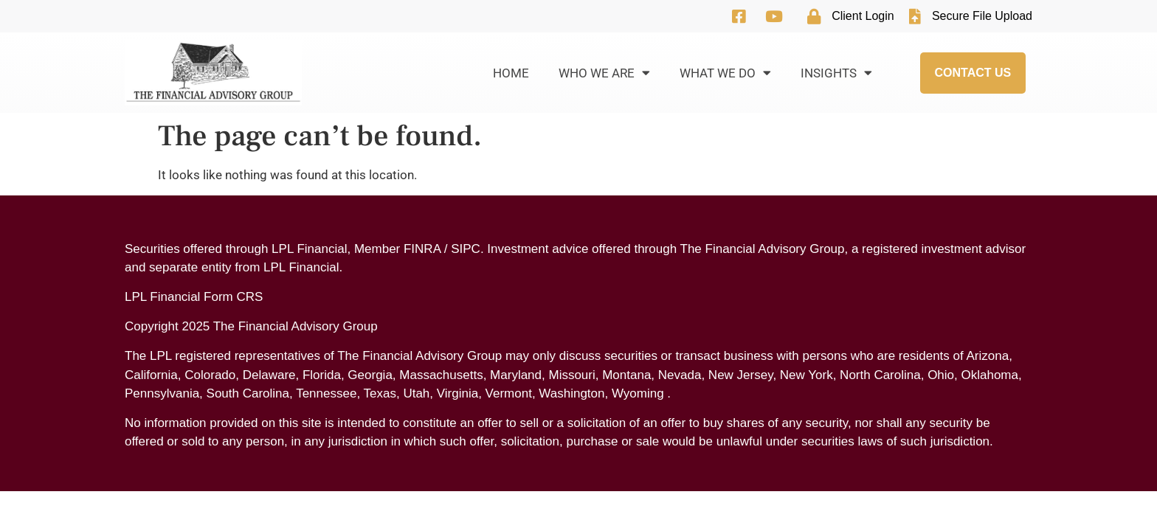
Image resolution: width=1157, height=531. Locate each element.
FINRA (422, 249)
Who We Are (604, 72)
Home (511, 73)
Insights (836, 72)
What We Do (725, 72)
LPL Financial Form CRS (194, 297)
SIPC (465, 249)
